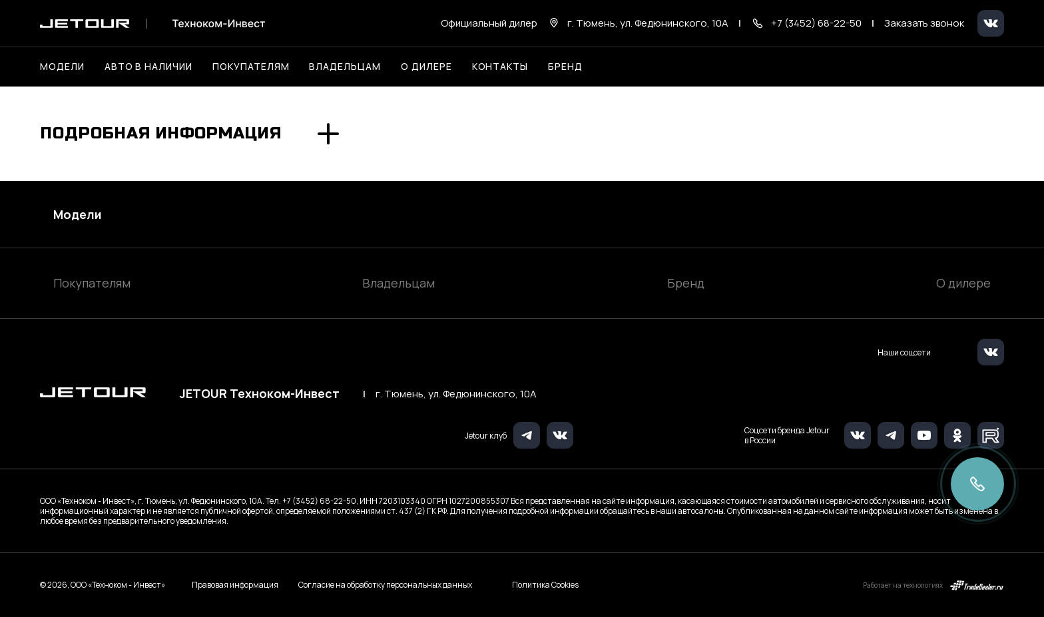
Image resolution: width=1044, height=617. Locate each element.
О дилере (426, 66)
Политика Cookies (545, 585)
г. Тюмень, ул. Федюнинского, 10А (456, 394)
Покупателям (91, 283)
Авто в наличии (148, 66)
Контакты (500, 66)
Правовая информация (235, 585)
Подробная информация (161, 133)
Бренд (685, 283)
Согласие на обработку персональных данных (385, 585)
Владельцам (398, 283)
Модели (77, 214)
